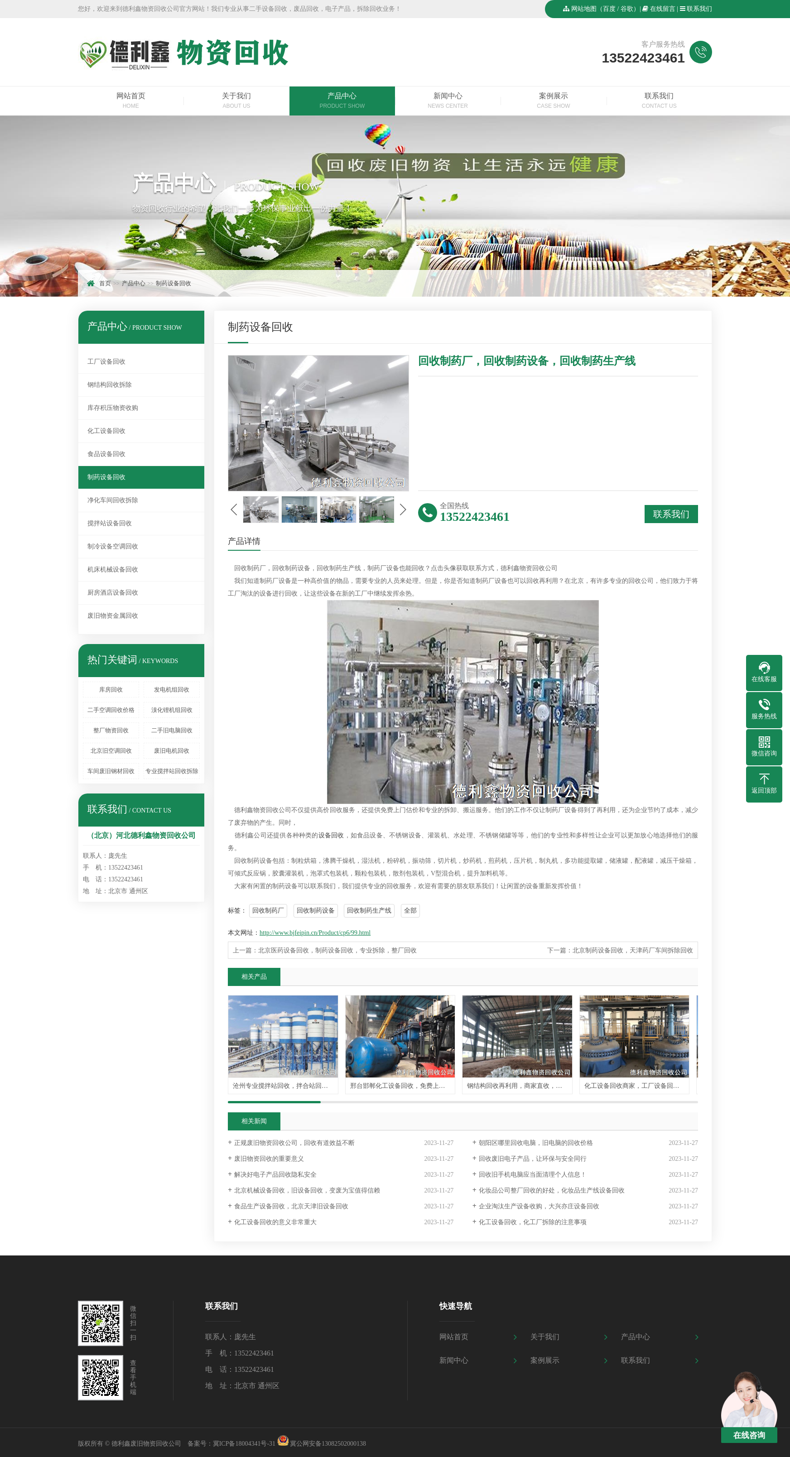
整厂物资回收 (111, 730)
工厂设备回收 (106, 361)
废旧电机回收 (171, 750)
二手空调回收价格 (111, 710)
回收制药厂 (268, 910)
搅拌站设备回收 (109, 523)
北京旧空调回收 (111, 750)
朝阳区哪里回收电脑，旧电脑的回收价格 (536, 1144)
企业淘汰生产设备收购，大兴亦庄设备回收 (539, 1208)
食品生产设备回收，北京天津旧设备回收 (291, 1208)
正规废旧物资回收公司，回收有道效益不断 (294, 1144)
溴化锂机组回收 (172, 710)
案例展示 (553, 101)
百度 (609, 8)
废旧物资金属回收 (112, 615)
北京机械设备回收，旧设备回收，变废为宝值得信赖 (307, 1192)
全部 (410, 910)
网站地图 (584, 8)
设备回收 (331, 835)
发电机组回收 (171, 689)
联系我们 (699, 8)
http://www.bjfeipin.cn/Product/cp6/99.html (315, 932)
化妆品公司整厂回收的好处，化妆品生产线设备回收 (552, 1192)
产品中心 (342, 101)
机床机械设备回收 (112, 569)
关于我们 (236, 101)
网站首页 (130, 101)
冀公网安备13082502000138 (328, 1445)
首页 (105, 283)
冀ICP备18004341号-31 (244, 1445)
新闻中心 (448, 101)
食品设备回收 (106, 454)
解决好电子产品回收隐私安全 (275, 1176)
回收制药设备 (316, 910)
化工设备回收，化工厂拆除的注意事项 (533, 1224)
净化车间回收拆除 (112, 500)
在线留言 (662, 8)
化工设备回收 (106, 431)
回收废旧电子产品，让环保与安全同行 (533, 1160)
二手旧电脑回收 (172, 730)
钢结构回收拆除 (109, 384)
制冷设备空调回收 (112, 546)
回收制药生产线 (369, 910)
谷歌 (627, 8)
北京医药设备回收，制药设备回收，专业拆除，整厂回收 (337, 950)
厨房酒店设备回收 (112, 592)
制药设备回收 (173, 283)
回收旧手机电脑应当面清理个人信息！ (533, 1176)
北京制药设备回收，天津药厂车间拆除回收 (633, 950)
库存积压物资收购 (112, 407)
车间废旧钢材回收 (111, 771)
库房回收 (111, 689)
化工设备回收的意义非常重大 (275, 1224)
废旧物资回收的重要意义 (269, 1160)
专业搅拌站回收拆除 (171, 771)
